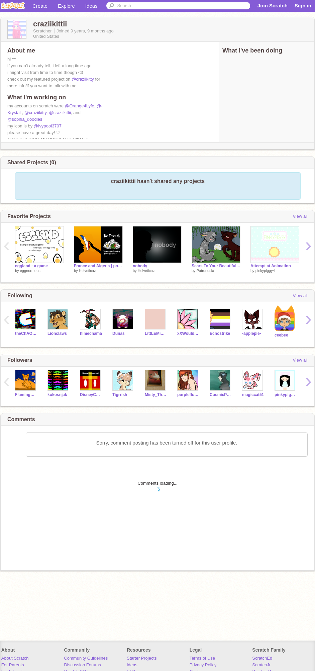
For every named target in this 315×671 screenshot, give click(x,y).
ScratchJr (261, 664)
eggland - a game (31, 266)
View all (300, 216)
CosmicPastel (221, 394)
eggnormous (30, 271)
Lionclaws (57, 333)
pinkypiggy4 (265, 271)
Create (39, 6)
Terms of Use (202, 658)
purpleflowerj (188, 394)
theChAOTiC (26, 333)
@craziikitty (83, 79)
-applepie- (251, 333)
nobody (140, 266)
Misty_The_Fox (156, 394)
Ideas (91, 6)
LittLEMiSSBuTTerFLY (156, 333)
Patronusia (205, 271)
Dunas (118, 333)
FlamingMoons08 (26, 394)
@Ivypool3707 (48, 125)
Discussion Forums (82, 664)
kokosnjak (57, 394)
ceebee (281, 335)
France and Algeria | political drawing (98, 266)
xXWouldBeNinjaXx (188, 333)
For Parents (12, 664)
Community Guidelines (86, 658)
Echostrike (220, 333)
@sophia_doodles (24, 119)
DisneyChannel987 (91, 394)
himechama (91, 333)
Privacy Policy (203, 664)
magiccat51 (253, 394)
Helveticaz (87, 271)
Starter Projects (142, 658)
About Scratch (15, 658)
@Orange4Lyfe (79, 105)
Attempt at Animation (270, 266)
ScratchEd (262, 658)
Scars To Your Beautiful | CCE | (216, 266)
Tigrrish (119, 394)
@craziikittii (60, 112)
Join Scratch (272, 5)
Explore (66, 6)
